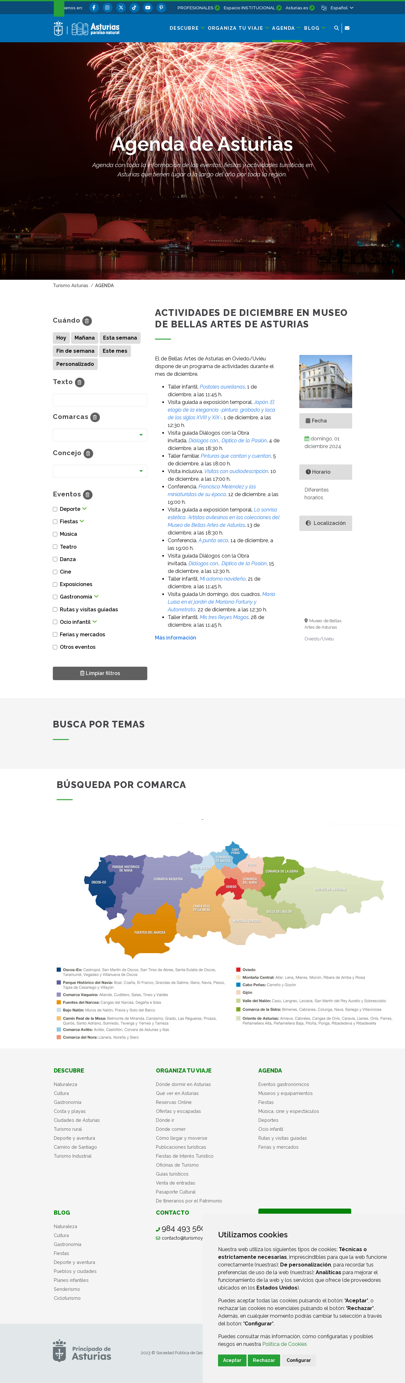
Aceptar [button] (232, 1360)
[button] (341, 7)
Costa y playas (70, 1111)
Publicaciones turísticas (181, 1147)
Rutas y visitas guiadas (282, 1138)
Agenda (270, 1070)
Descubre (69, 1070)
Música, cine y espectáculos (288, 1111)
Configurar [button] (299, 1360)
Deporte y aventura (74, 1138)
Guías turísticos (172, 1174)
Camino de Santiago (75, 1147)
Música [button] (68, 534)
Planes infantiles (71, 1280)
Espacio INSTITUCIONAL (249, 7)
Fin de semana (75, 351)
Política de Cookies (284, 1344)
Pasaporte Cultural (176, 1191)
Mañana (85, 338)
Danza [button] (68, 559)
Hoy (61, 338)
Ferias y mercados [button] (82, 634)
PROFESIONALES (196, 7)
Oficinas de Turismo (177, 1165)
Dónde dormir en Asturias (183, 1084)
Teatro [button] (68, 547)
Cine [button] (65, 572)
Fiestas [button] (69, 522)
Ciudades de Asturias (77, 1120)
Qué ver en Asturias (177, 1093)
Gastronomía (67, 1102)
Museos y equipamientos (285, 1093)
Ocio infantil (270, 1129)
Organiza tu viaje (184, 1070)
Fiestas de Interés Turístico (185, 1156)
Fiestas (266, 1102)
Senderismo (67, 1289)
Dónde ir (165, 1120)
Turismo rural (68, 1129)
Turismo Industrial (73, 1156)
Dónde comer (171, 1129)
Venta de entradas (175, 1183)
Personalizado (75, 364)
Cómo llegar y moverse (181, 1138)
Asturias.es (297, 7)
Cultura (61, 1093)
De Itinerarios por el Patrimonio (189, 1200)
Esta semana (120, 338)
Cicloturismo (67, 1298)
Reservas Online (174, 1102)
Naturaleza (65, 1084)
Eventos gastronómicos (283, 1084)
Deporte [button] (70, 509)
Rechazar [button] (264, 1360)
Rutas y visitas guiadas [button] (89, 610)
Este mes (115, 351)
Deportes (268, 1120)
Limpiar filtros (100, 673)
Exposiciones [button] (76, 584)
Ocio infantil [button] (75, 622)
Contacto (172, 1212)
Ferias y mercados (278, 1147)
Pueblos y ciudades (75, 1271)
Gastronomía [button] (76, 597)
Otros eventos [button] (77, 647)
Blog (62, 1212)
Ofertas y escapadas (178, 1111)
